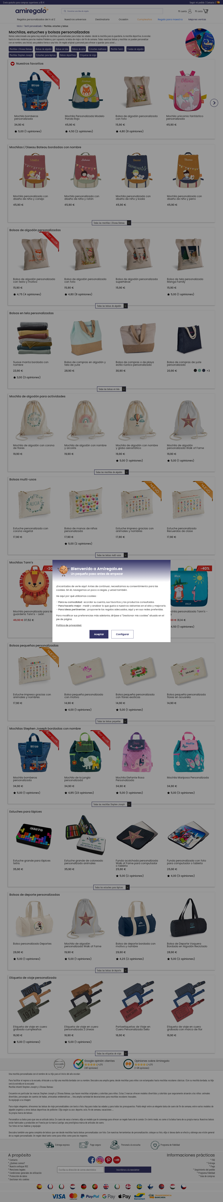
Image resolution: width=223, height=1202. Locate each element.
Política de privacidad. (69, 625)
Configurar (122, 634)
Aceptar (99, 634)
